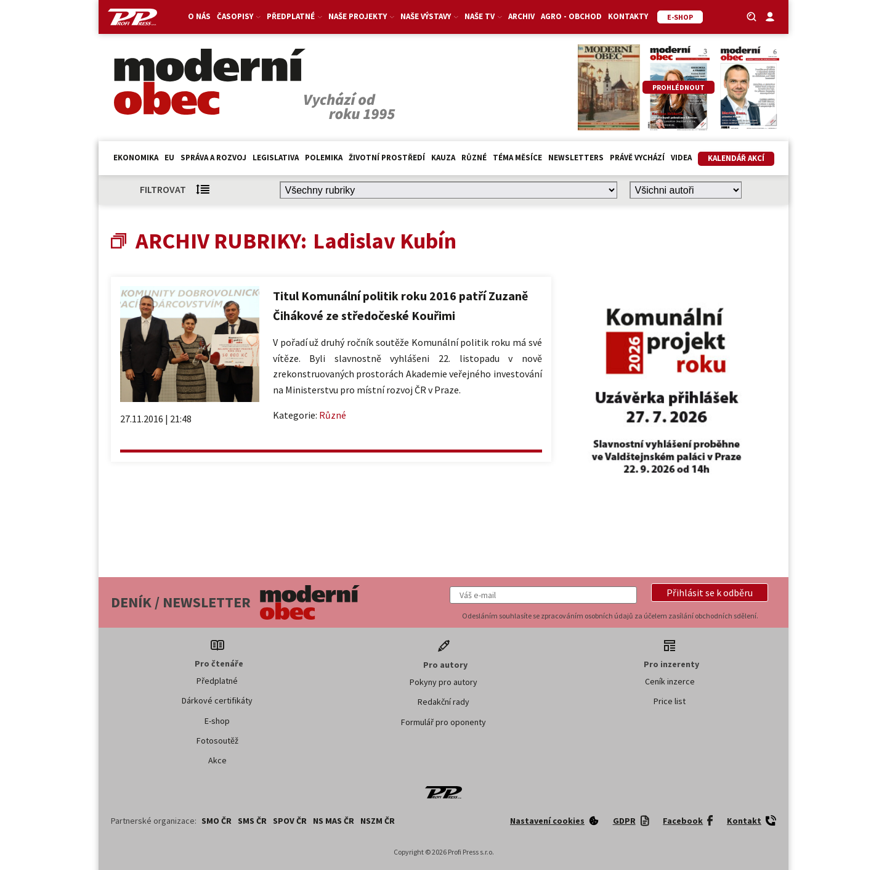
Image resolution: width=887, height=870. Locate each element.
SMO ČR (216, 820)
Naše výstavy (429, 16)
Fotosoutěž (217, 740)
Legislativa (276, 157)
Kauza (443, 157)
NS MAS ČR (333, 820)
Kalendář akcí (736, 158)
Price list (670, 701)
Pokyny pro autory (443, 681)
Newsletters (576, 157)
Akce (217, 760)
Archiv (521, 16)
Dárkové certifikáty (217, 700)
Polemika (323, 157)
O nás (199, 16)
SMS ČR (252, 820)
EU (169, 157)
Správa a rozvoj (213, 157)
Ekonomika (135, 157)
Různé (474, 157)
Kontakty (628, 16)
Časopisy (239, 16)
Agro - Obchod (571, 16)
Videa (681, 157)
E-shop (217, 720)
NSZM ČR (377, 820)
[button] (709, 592)
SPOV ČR (290, 820)
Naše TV (483, 16)
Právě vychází (637, 157)
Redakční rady (443, 701)
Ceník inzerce (670, 681)
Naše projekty (361, 16)
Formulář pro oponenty (443, 722)
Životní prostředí (387, 157)
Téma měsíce (517, 157)
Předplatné (294, 16)
